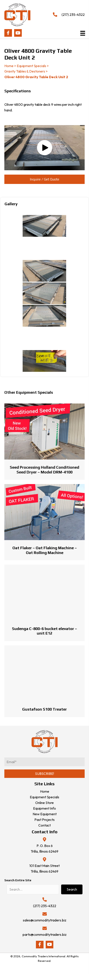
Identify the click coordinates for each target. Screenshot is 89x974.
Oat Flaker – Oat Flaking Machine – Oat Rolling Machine (44, 550)
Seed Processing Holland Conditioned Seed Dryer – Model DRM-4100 (44, 469)
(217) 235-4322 (73, 14)
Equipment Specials (31, 66)
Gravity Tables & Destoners (24, 71)
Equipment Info (44, 808)
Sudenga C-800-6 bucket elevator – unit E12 (44, 631)
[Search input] (33, 889)
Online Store (44, 802)
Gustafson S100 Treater (44, 709)
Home (8, 66)
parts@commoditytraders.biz (45, 934)
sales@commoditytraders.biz (44, 920)
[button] (8, 33)
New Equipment (45, 814)
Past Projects (44, 819)
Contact (44, 825)
